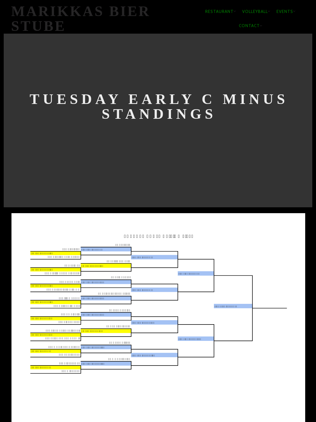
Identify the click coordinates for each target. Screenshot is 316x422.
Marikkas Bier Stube (81, 19)
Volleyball (255, 11)
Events (284, 11)
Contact (249, 25)
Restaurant (219, 11)
